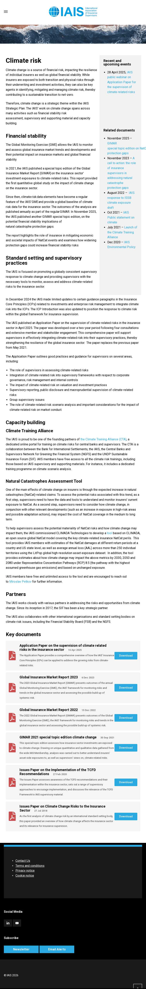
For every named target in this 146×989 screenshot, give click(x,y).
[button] (125, 655)
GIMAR (112, 143)
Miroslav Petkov (20, 581)
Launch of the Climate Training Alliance (122, 232)
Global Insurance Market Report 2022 (49, 710)
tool (109, 533)
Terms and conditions (29, 866)
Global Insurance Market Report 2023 (49, 677)
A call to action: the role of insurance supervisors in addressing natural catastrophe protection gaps (121, 173)
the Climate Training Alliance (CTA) (103, 439)
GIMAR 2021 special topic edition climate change (58, 737)
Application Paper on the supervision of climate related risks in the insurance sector (63, 648)
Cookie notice (24, 875)
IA (125, 242)
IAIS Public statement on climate (120, 217)
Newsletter (21, 949)
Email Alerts (57, 949)
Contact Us (22, 861)
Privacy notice (25, 870)
